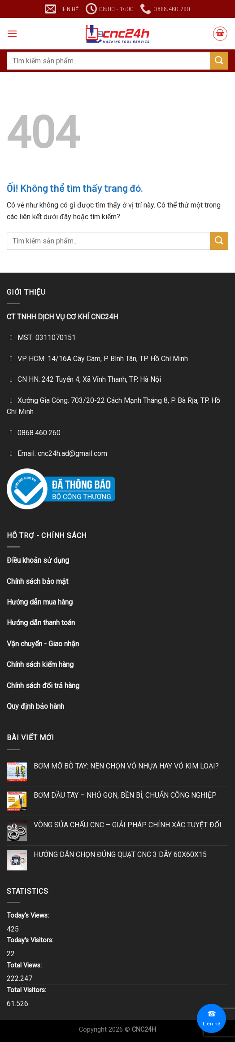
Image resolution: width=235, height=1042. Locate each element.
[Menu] (12, 33)
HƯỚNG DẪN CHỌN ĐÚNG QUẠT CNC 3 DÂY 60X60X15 (120, 854)
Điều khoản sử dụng (38, 560)
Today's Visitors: (31, 940)
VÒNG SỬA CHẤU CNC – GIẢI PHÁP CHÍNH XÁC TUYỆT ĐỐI (128, 825)
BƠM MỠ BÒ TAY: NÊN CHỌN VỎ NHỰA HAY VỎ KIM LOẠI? (126, 766)
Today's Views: (29, 915)
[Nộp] (219, 60)
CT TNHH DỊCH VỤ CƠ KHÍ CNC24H (62, 317)
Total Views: (25, 965)
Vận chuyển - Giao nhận (43, 644)
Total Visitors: (27, 990)
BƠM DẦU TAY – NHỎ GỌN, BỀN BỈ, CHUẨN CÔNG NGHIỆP (125, 795)
